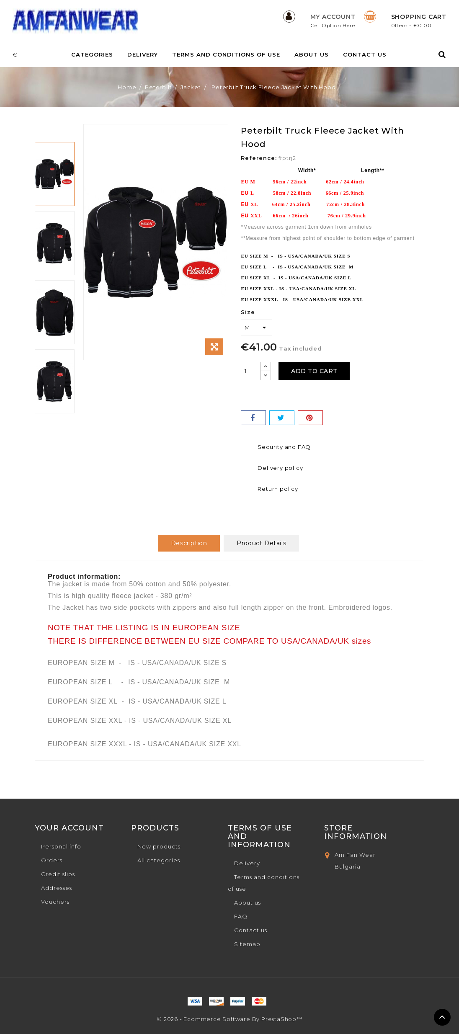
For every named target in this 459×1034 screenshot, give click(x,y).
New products (159, 846)
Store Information (355, 832)
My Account (333, 17)
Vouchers (55, 901)
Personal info (61, 846)
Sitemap (247, 944)
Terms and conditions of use (226, 54)
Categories (92, 54)
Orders (51, 860)
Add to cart (317, 371)
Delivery (142, 54)
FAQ (241, 916)
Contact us (365, 54)
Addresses (56, 887)
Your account (69, 828)
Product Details (261, 543)
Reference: (258, 158)
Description (189, 543)
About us (311, 54)
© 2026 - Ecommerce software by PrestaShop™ (229, 1019)
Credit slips (58, 874)
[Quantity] (251, 371)
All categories (158, 860)
